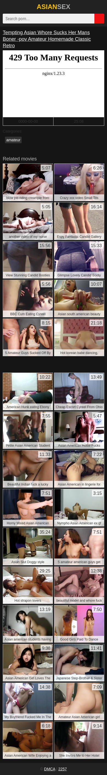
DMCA (49, 769)
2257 (62, 769)
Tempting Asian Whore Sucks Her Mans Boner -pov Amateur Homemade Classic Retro (47, 39)
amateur (13, 140)
